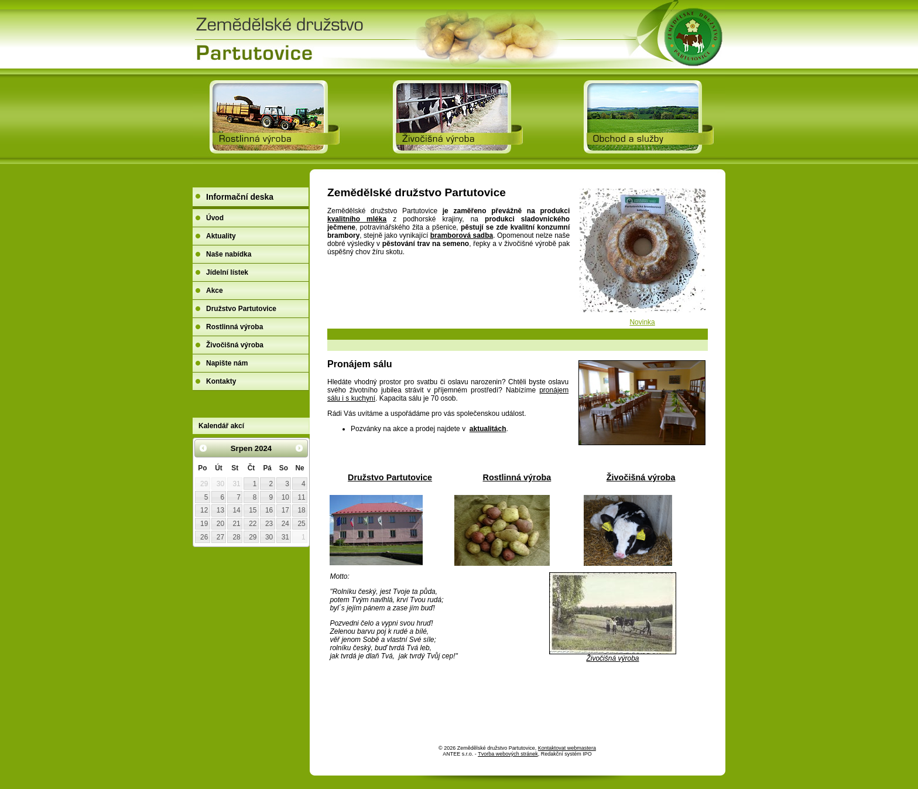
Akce (214, 290)
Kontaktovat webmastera (567, 748)
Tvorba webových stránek (508, 754)
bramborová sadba (461, 235)
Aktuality (221, 236)
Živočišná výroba (641, 477)
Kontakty (221, 381)
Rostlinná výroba (517, 477)
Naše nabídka (228, 254)
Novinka (642, 322)
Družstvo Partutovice (390, 477)
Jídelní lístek (227, 272)
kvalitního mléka (356, 219)
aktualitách (488, 429)
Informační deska (239, 196)
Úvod (215, 218)
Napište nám (227, 363)
